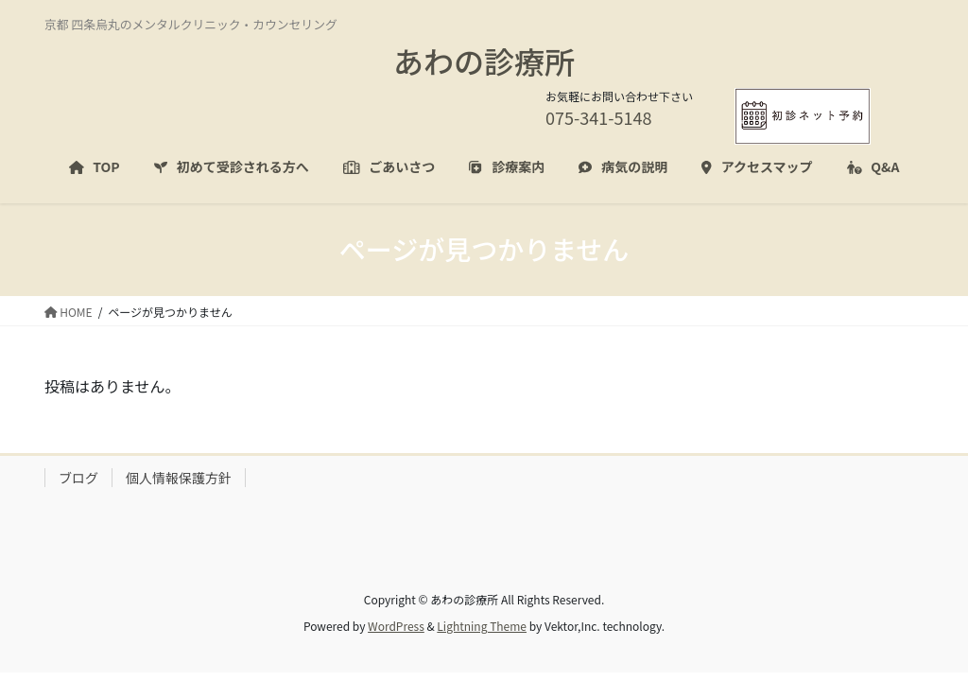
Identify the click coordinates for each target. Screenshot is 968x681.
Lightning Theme (482, 626)
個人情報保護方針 (179, 477)
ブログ (78, 477)
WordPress (396, 626)
